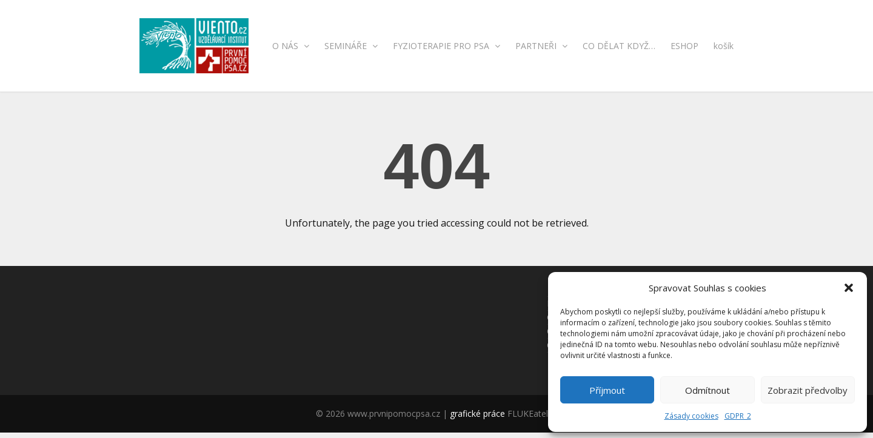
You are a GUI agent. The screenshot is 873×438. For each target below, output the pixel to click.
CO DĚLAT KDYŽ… (619, 45)
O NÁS (290, 45)
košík (724, 45)
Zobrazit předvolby (808, 390)
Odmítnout (707, 390)
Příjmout (607, 390)
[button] (849, 288)
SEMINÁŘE (351, 45)
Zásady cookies (691, 416)
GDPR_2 (737, 416)
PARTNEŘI (541, 45)
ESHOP (684, 45)
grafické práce (477, 413)
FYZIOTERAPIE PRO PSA (446, 45)
